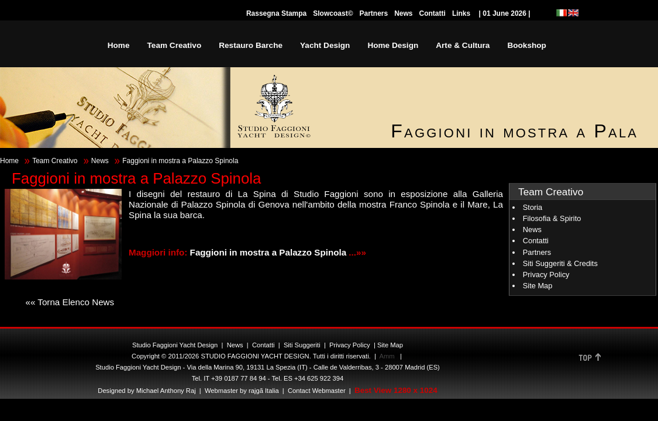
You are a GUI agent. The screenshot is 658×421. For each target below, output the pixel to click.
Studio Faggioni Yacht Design (175, 344)
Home (9, 161)
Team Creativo (54, 161)
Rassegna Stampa (276, 13)
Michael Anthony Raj (166, 390)
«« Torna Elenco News (69, 302)
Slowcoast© (333, 13)
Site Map (538, 285)
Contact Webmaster (317, 390)
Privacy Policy (546, 274)
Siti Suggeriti (302, 344)
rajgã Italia (263, 390)
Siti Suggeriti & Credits (560, 263)
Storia (532, 207)
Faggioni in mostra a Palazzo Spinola (269, 252)
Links (461, 13)
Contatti (432, 13)
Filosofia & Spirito (552, 218)
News (403, 13)
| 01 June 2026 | (504, 13)
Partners (373, 13)
